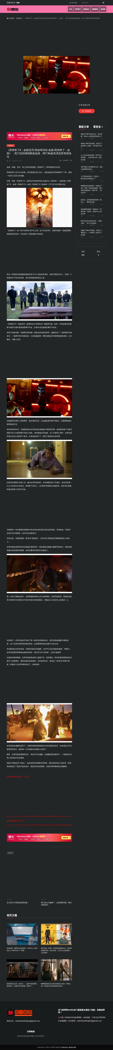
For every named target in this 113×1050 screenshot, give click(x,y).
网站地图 (72, 3)
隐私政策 (65, 1047)
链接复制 (86, 111)
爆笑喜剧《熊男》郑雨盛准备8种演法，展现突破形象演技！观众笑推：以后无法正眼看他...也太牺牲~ (56, 950)
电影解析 (95, 9)
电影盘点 (86, 9)
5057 (64, 160)
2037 (92, 194)
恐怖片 (10, 853)
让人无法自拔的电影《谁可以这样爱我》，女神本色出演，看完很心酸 (91, 157)
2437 (92, 237)
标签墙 (103, 9)
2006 (92, 171)
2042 (92, 204)
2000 (92, 138)
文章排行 (77, 9)
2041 (92, 180)
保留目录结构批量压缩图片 (26, 1036)
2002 (92, 150)
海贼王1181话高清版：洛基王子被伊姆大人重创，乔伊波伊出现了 (91, 146)
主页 (69, 9)
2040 (92, 216)
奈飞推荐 (10, 18)
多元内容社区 (39, 1036)
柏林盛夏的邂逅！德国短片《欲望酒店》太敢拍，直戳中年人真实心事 (91, 211)
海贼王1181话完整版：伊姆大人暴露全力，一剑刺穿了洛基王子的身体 (91, 233)
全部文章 (20, 18)
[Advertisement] (39, 114)
